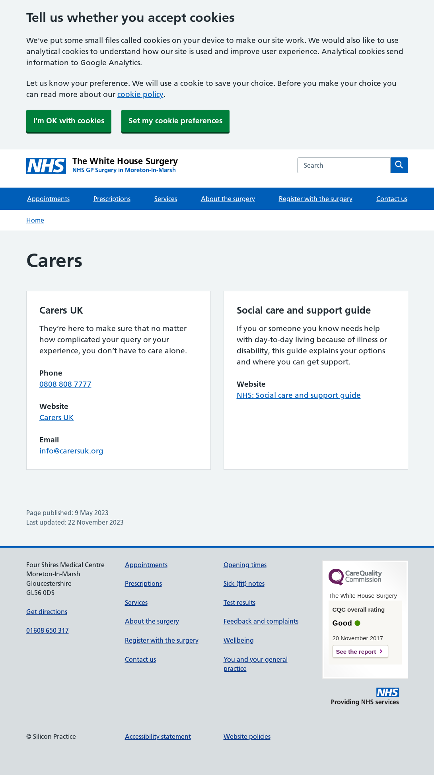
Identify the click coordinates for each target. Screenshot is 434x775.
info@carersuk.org (71, 450)
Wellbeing (239, 640)
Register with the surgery (315, 199)
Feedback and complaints (261, 621)
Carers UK (56, 417)
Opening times (245, 565)
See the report (356, 651)
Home (35, 220)
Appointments (48, 199)
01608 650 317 (47, 630)
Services (165, 199)
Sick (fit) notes (244, 583)
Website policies (247, 736)
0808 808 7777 (65, 384)
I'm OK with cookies (68, 120)
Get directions (46, 612)
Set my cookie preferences (175, 120)
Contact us (391, 199)
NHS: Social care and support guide (299, 395)
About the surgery (228, 199)
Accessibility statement (158, 736)
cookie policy (140, 94)
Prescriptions (111, 199)
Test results (239, 602)
